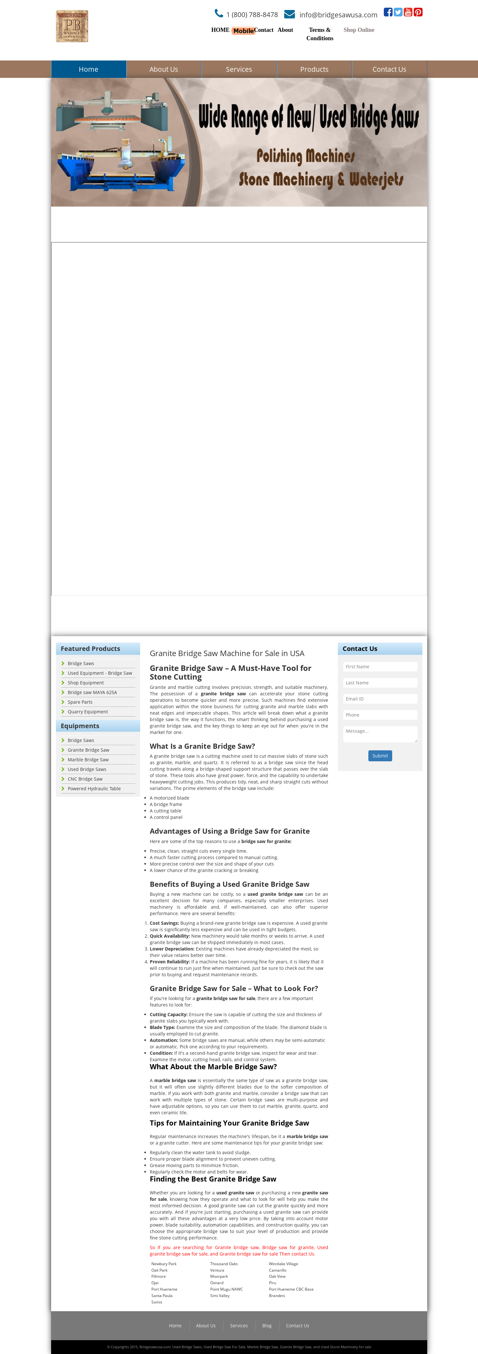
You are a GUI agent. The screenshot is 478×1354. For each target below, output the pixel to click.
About (285, 30)
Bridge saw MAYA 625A (89, 692)
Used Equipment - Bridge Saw (96, 673)
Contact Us (389, 69)
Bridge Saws (77, 663)
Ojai (154, 1282)
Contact (264, 30)
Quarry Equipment (84, 712)
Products (314, 69)
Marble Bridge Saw (85, 759)
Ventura (217, 1270)
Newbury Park (163, 1263)
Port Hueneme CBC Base (291, 1289)
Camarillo (277, 1270)
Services (239, 69)
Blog (267, 1325)
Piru (272, 1282)
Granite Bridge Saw (85, 750)
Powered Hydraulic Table (91, 788)
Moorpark (219, 1276)
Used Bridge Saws (83, 769)
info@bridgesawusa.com (339, 14)
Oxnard (216, 1282)
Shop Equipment (82, 683)
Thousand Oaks (224, 1263)
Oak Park (159, 1270)
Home (88, 69)
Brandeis (277, 1295)
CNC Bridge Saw (82, 779)
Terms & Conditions (319, 34)
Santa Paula (162, 1295)
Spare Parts (77, 702)
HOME (221, 30)
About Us (163, 69)
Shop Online (359, 30)
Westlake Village (283, 1263)
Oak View (277, 1276)
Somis (156, 1302)
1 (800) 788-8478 (252, 14)
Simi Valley (220, 1295)
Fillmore (158, 1276)
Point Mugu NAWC (226, 1289)
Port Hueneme (164, 1289)
